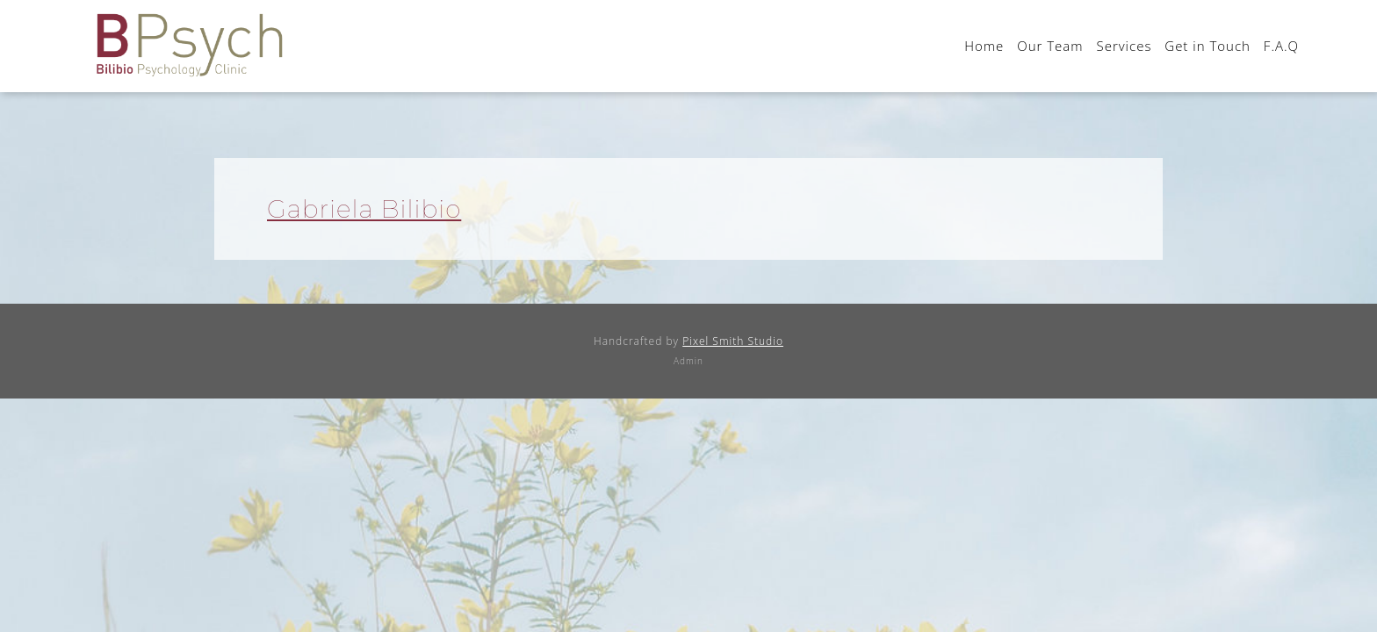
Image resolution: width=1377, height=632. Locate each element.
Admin (688, 361)
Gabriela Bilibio (364, 209)
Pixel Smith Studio (732, 341)
